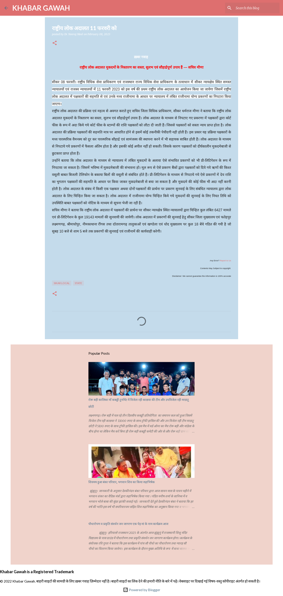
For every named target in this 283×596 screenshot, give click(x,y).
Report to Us (225, 261)
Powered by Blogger (141, 590)
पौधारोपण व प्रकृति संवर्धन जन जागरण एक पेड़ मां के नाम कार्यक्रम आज (128, 524)
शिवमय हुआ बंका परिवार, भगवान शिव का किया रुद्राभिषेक (121, 482)
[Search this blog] (256, 8)
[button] (54, 43)
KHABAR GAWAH (41, 8)
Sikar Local (62, 283)
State (78, 283)
